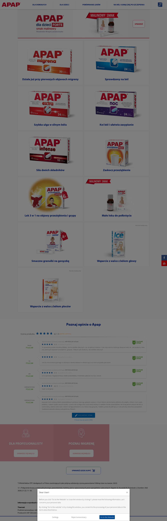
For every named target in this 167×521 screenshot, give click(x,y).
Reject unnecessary (78, 517)
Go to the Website (107, 517)
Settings (55, 517)
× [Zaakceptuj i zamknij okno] (127, 492)
